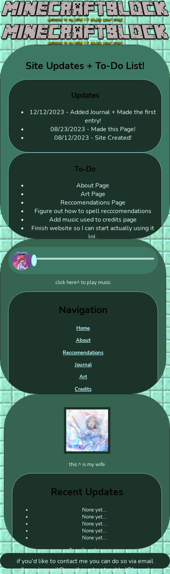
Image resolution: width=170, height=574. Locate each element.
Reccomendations (83, 352)
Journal (83, 364)
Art (83, 376)
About (83, 340)
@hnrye (137, 569)
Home (83, 328)
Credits (83, 389)
